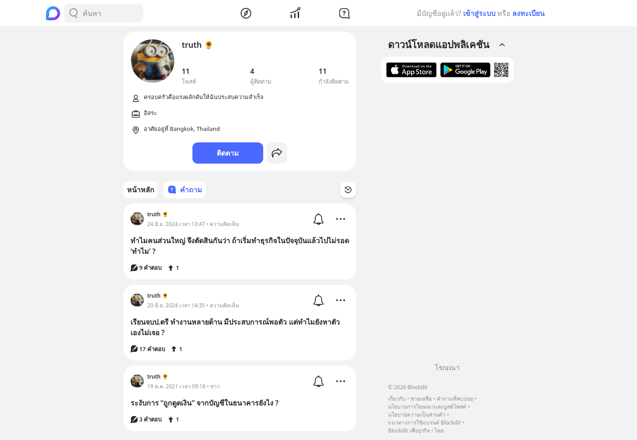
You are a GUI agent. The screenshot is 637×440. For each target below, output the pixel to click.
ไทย (439, 430)
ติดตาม (228, 153)
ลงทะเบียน (528, 13)
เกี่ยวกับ (397, 398)
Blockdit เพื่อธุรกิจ (409, 430)
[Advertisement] (447, 226)
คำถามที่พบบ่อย (455, 398)
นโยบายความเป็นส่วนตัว (416, 414)
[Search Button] (73, 13)
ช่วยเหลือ (421, 398)
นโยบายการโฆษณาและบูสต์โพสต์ (427, 406)
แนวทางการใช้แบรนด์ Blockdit (424, 422)
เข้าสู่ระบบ (479, 13)
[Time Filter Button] (348, 190)
